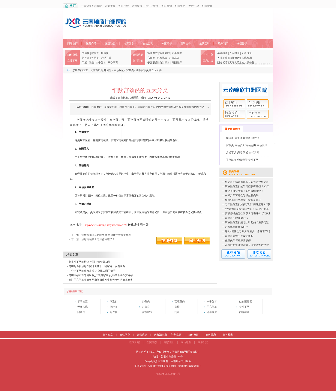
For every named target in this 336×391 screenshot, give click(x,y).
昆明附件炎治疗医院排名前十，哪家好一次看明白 (97, 266)
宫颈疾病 (137, 5)
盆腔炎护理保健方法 (236, 217)
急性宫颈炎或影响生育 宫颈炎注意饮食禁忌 (106, 235)
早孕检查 (222, 53)
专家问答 (167, 43)
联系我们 (223, 43)
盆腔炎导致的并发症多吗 (239, 235)
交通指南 (257, 114)
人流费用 (247, 57)
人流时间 (234, 53)
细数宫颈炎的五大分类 (149, 70)
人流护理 (222, 57)
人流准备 (247, 53)
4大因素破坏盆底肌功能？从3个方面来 (247, 208)
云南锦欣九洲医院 (91, 5)
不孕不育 (113, 62)
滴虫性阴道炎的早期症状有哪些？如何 (247, 186)
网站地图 (186, 342)
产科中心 (208, 54)
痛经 (91, 62)
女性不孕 (194, 5)
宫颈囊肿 (164, 53)
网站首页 (72, 43)
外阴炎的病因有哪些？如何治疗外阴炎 (247, 181)
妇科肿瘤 (167, 5)
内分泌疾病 (152, 5)
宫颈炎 (151, 57)
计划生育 (110, 5)
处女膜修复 (248, 62)
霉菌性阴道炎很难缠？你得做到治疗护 (247, 244)
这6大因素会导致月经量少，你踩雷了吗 (247, 231)
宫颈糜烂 (152, 53)
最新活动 (204, 43)
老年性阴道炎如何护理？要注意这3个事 (247, 204)
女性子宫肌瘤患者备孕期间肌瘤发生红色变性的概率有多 (101, 279)
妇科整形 (180, 5)
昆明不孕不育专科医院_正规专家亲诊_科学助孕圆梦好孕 (101, 275)
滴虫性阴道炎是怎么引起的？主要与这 (247, 222)
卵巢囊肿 (177, 53)
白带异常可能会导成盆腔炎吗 (241, 195)
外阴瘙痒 (177, 62)
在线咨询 (148, 43)
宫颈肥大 (162, 57)
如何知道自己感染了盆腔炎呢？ (243, 199)
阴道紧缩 (222, 62)
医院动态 (110, 43)
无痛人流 (208, 60)
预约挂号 (185, 43)
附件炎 (86, 57)
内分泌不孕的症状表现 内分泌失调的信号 (92, 270)
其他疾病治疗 (232, 128)
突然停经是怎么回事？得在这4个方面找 (247, 213)
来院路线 (242, 43)
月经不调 (106, 57)
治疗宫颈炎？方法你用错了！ (98, 239)
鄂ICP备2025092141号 (168, 373)
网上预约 (234, 103)
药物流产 (234, 57)
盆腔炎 (95, 53)
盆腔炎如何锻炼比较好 (238, 240)
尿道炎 (105, 53)
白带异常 (101, 62)
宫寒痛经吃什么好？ (236, 226)
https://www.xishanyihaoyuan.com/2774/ (106, 224)
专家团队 (129, 43)
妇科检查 (207, 5)
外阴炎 (95, 57)
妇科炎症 (123, 5)
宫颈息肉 (174, 57)
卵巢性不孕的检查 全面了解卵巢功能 (89, 261)
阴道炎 (86, 53)
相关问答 (234, 171)
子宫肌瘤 (152, 62)
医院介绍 (91, 43)
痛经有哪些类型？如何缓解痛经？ (244, 190)
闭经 (84, 62)
